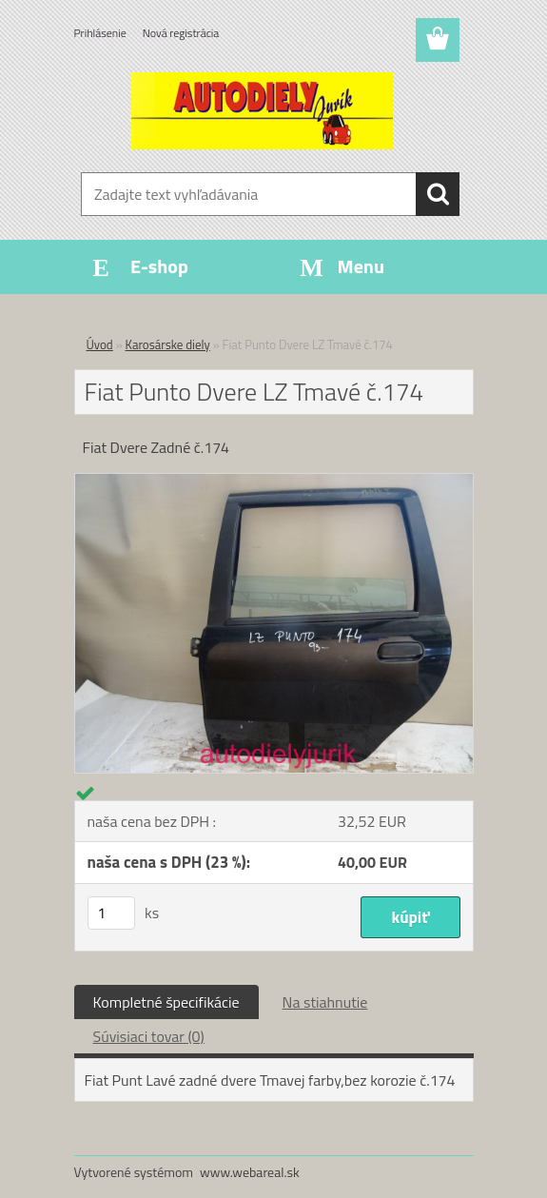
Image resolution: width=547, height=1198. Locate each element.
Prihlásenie (100, 33)
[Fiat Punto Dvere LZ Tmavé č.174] (274, 481)
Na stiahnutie (325, 1002)
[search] (437, 194)
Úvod (100, 344)
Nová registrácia (181, 33)
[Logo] (262, 110)
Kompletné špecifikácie (166, 1002)
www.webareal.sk (250, 1172)
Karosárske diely (168, 344)
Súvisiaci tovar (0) (149, 1036)
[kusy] (111, 913)
